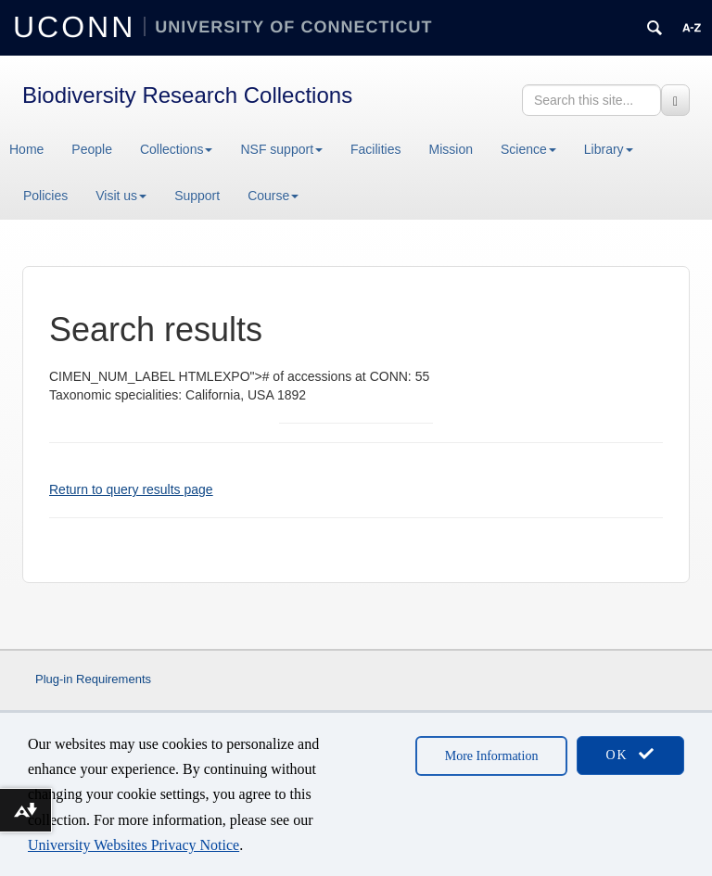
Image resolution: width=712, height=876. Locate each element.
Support (197, 195)
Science (528, 149)
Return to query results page (131, 489)
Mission (451, 149)
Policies (45, 195)
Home (26, 149)
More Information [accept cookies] (492, 756)
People (91, 149)
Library (608, 149)
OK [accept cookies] (630, 754)
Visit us (120, 195)
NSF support (281, 149)
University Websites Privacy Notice (133, 845)
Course (273, 195)
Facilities (375, 149)
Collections (176, 149)
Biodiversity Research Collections (187, 95)
